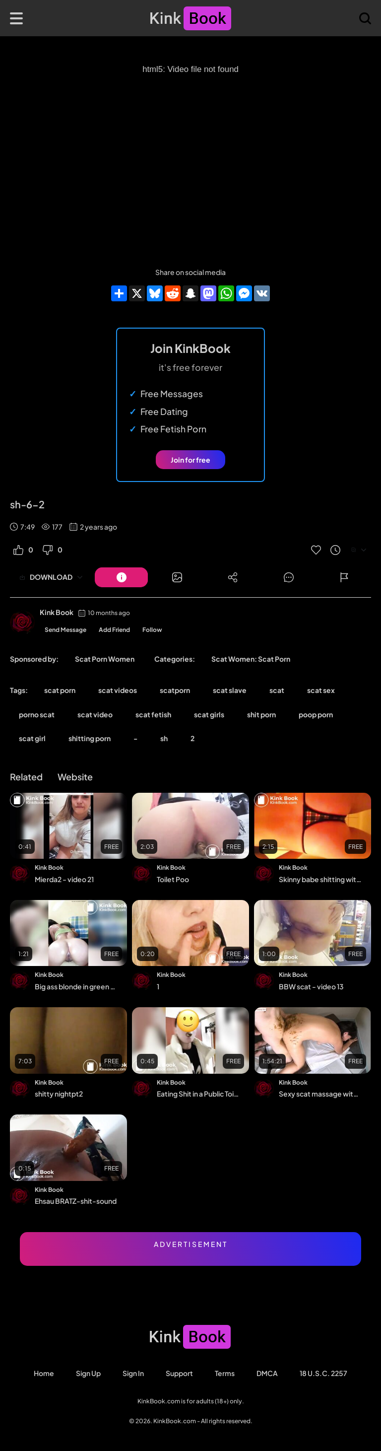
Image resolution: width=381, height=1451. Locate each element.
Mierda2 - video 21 (64, 879)
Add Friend (114, 629)
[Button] (121, 577)
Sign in (133, 1373)
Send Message (65, 629)
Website (75, 776)
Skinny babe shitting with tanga (320, 879)
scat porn (59, 690)
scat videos (117, 690)
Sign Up (88, 1373)
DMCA (267, 1373)
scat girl (32, 738)
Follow (152, 629)
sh (164, 738)
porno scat (37, 714)
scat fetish (153, 714)
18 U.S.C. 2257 (323, 1373)
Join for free (190, 459)
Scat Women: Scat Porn (250, 658)
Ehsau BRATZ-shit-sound (76, 1200)
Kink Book (56, 612)
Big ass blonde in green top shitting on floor (76, 986)
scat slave (230, 690)
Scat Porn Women (104, 658)
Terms (225, 1373)
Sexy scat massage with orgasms (320, 1093)
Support (179, 1373)
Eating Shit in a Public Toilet (198, 1093)
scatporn (175, 690)
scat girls (209, 714)
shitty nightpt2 (59, 1093)
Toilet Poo (173, 879)
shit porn (261, 714)
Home (44, 1373)
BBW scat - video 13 (311, 986)
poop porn (316, 714)
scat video (95, 714)
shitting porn (89, 738)
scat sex (321, 690)
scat (276, 690)
